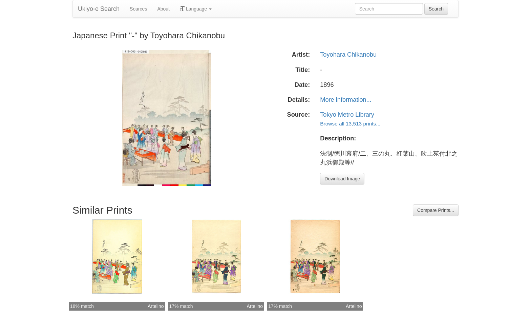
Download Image (342, 178)
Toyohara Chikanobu (348, 54)
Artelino (156, 306)
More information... (345, 99)
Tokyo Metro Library (347, 114)
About (163, 9)
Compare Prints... (435, 210)
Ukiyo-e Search (99, 8)
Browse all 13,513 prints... (350, 123)
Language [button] (196, 9)
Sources (138, 9)
